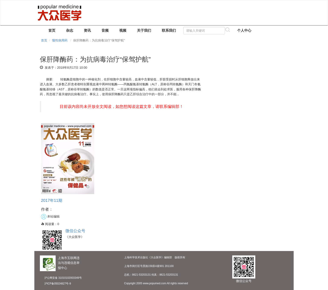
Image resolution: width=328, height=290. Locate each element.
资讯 (87, 30)
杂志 (69, 30)
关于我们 (144, 30)
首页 (51, 30)
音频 (105, 30)
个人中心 (244, 30)
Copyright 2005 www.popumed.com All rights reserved (156, 283)
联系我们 (169, 30)
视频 (122, 30)
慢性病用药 (60, 40)
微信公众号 (75, 231)
